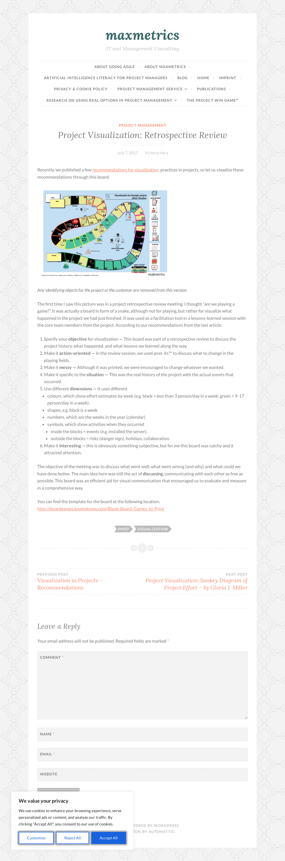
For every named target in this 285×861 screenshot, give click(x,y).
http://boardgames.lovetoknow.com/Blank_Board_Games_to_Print (100, 508)
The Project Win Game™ (213, 100)
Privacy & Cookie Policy (81, 89)
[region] (72, 821)
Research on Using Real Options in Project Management (109, 100)
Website (48, 774)
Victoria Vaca (156, 152)
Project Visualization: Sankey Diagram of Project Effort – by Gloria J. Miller (195, 581)
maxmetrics (142, 34)
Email (47, 754)
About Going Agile (114, 66)
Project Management (142, 125)
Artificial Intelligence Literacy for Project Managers (106, 78)
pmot (123, 529)
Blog (182, 78)
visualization (152, 529)
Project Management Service (150, 89)
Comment (52, 657)
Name (47, 734)
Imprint (227, 78)
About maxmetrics (165, 66)
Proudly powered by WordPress (142, 825)
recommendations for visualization (125, 169)
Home (203, 78)
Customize (36, 837)
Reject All (72, 837)
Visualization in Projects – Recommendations (89, 581)
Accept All (109, 837)
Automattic (162, 831)
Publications (211, 89)
